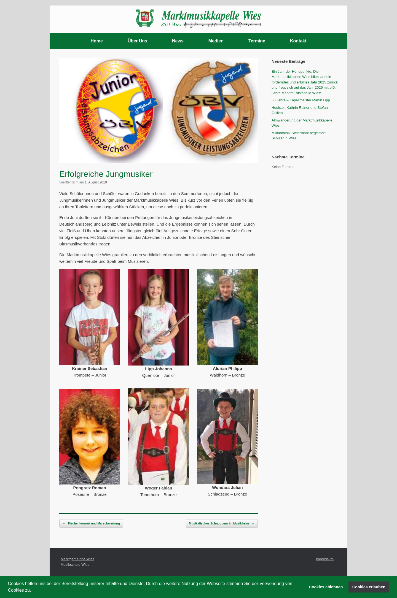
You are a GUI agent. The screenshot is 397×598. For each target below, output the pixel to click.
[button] (33, 591)
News (178, 41)
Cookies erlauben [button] (368, 587)
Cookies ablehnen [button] (326, 587)
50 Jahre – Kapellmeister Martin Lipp (301, 100)
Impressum (325, 559)
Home (96, 41)
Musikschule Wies (75, 564)
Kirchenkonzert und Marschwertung (91, 523)
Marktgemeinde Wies (77, 559)
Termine (256, 41)
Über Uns (137, 41)
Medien (216, 41)
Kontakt (298, 41)
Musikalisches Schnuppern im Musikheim (222, 523)
